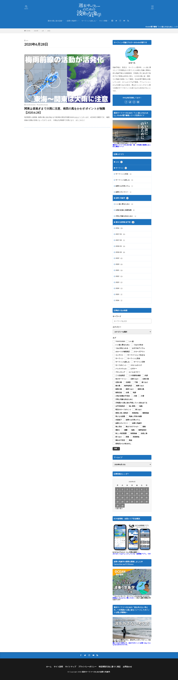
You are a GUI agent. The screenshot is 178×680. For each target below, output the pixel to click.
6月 (43, 31)
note (119, 162)
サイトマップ (70, 666)
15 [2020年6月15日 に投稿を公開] (117, 497)
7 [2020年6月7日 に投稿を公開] (146, 489)
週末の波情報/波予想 (125, 222)
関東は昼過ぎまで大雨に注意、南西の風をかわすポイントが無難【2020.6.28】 (64, 110)
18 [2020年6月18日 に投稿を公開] (132, 497)
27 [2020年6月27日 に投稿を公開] (142, 501)
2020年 (36, 31)
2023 (119, 282)
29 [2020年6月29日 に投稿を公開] (117, 506)
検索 (115, 448)
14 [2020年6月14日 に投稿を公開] (146, 493)
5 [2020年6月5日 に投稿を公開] (136, 489)
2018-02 (120, 252)
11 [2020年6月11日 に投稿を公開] (132, 493)
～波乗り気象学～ (71, 21)
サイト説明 (58, 666)
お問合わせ (127, 666)
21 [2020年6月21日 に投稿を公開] (146, 497)
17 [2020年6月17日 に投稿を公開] (127, 497)
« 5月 (117, 508)
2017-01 (120, 234)
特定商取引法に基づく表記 (110, 666)
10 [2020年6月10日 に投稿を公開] (127, 493)
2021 (119, 270)
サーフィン (121, 168)
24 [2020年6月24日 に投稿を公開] (127, 501)
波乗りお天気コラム (124, 186)
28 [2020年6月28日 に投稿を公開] (146, 501)
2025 (119, 294)
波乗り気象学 (122, 198)
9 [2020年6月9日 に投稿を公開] (122, 493)
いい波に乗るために (124, 204)
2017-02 (120, 240)
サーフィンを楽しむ (89, 21)
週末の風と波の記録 (55, 21)
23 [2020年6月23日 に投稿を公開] (122, 501)
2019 (119, 258)
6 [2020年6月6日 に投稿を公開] (141, 489)
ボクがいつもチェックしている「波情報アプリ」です (132, 553)
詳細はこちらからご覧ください (124, 597)
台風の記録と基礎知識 (125, 210)
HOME (28, 31)
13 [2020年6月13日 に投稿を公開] (142, 493)
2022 (119, 276)
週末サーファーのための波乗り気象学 (96, 672)
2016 (119, 228)
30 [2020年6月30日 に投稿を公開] (122, 506)
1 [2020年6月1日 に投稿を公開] (117, 489)
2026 (119, 300)
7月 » (121, 508)
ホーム (49, 666)
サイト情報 (103, 21)
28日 (48, 31)
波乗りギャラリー (124, 192)
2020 (119, 264)
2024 (119, 288)
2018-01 (120, 246)
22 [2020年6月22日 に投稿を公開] (117, 501)
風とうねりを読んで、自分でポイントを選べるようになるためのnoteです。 (132, 643)
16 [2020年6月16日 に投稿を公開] (122, 497)
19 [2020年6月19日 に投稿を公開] (137, 497)
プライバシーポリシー (87, 666)
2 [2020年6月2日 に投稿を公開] (122, 489)
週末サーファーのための (132, 145)
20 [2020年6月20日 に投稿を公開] (142, 497)
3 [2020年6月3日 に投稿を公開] (127, 489)
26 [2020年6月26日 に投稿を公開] (137, 501)
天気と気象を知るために (126, 216)
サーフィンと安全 (124, 174)
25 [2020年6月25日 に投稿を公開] (132, 501)
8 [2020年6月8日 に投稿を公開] (117, 493)
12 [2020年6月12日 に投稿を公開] (137, 493)
